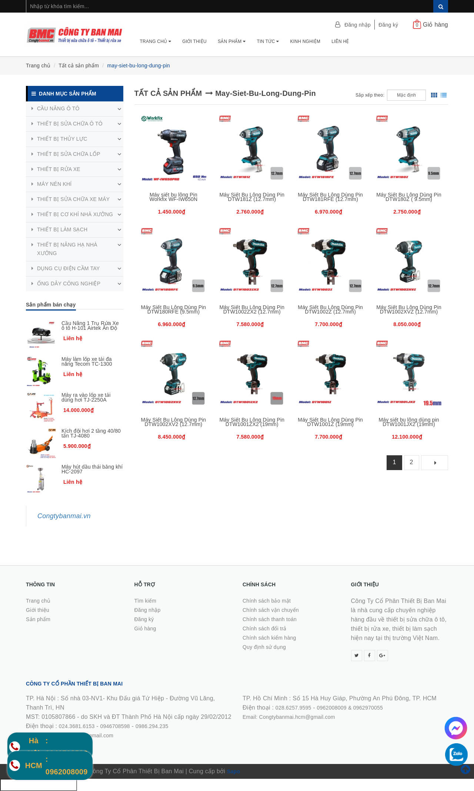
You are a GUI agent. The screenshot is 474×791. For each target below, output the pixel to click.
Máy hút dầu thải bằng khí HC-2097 (92, 469)
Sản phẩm (232, 41)
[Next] (434, 462)
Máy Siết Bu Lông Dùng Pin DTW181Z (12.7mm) (251, 197)
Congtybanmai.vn (64, 516)
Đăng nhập (357, 25)
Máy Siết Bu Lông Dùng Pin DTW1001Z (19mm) (330, 422)
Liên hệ (340, 41)
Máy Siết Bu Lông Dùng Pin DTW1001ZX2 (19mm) (251, 422)
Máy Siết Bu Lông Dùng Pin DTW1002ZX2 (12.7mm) (251, 309)
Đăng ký (388, 25)
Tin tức (268, 41)
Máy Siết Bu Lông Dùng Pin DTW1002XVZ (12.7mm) (408, 309)
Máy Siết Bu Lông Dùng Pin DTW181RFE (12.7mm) (330, 197)
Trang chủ (155, 41)
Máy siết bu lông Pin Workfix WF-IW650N (174, 197)
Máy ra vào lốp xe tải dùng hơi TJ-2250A (86, 397)
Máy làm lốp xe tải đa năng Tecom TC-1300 (86, 361)
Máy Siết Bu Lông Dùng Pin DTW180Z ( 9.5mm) (408, 197)
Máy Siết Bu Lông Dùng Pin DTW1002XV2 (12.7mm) (173, 422)
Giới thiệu (194, 41)
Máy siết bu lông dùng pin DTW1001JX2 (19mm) (408, 422)
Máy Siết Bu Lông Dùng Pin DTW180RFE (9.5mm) (173, 309)
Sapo (233, 771)
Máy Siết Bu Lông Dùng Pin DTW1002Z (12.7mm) (330, 309)
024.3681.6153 (77, 726)
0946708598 (115, 726)
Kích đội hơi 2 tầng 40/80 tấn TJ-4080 (91, 433)
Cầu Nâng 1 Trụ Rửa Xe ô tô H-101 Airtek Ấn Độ (90, 325)
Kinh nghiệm (305, 41)
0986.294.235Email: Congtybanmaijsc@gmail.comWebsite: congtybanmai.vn (97, 735)
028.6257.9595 (293, 708)
